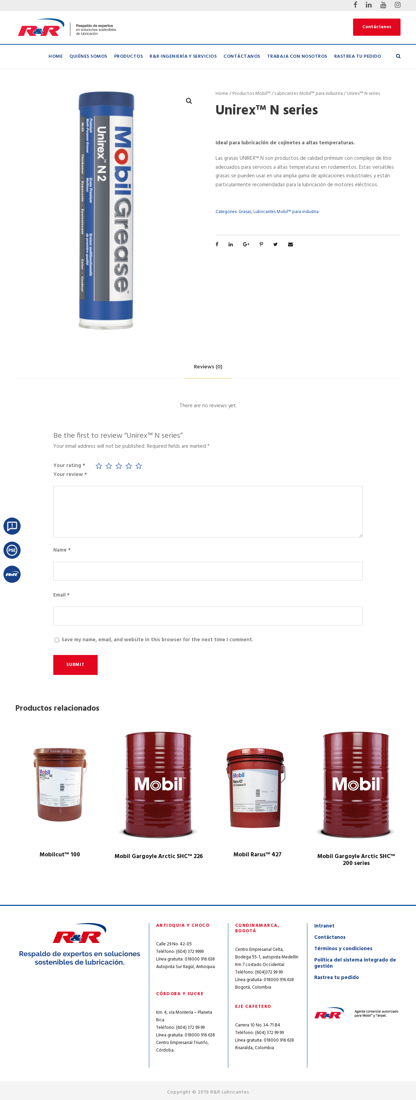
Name (62, 550)
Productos (128, 56)
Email (61, 595)
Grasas (245, 211)
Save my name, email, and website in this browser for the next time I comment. (157, 640)
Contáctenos (376, 27)
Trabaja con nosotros (297, 56)
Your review (70, 474)
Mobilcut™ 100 (60, 854)
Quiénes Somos (88, 56)
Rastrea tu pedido (357, 56)
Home (55, 56)
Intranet (324, 926)
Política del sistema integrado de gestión (355, 963)
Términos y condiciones (343, 949)
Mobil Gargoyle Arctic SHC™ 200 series (356, 860)
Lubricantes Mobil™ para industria (309, 94)
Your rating (69, 466)
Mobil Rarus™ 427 (257, 854)
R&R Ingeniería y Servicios (183, 56)
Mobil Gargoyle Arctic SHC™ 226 (158, 856)
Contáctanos (241, 56)
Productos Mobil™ (251, 94)
